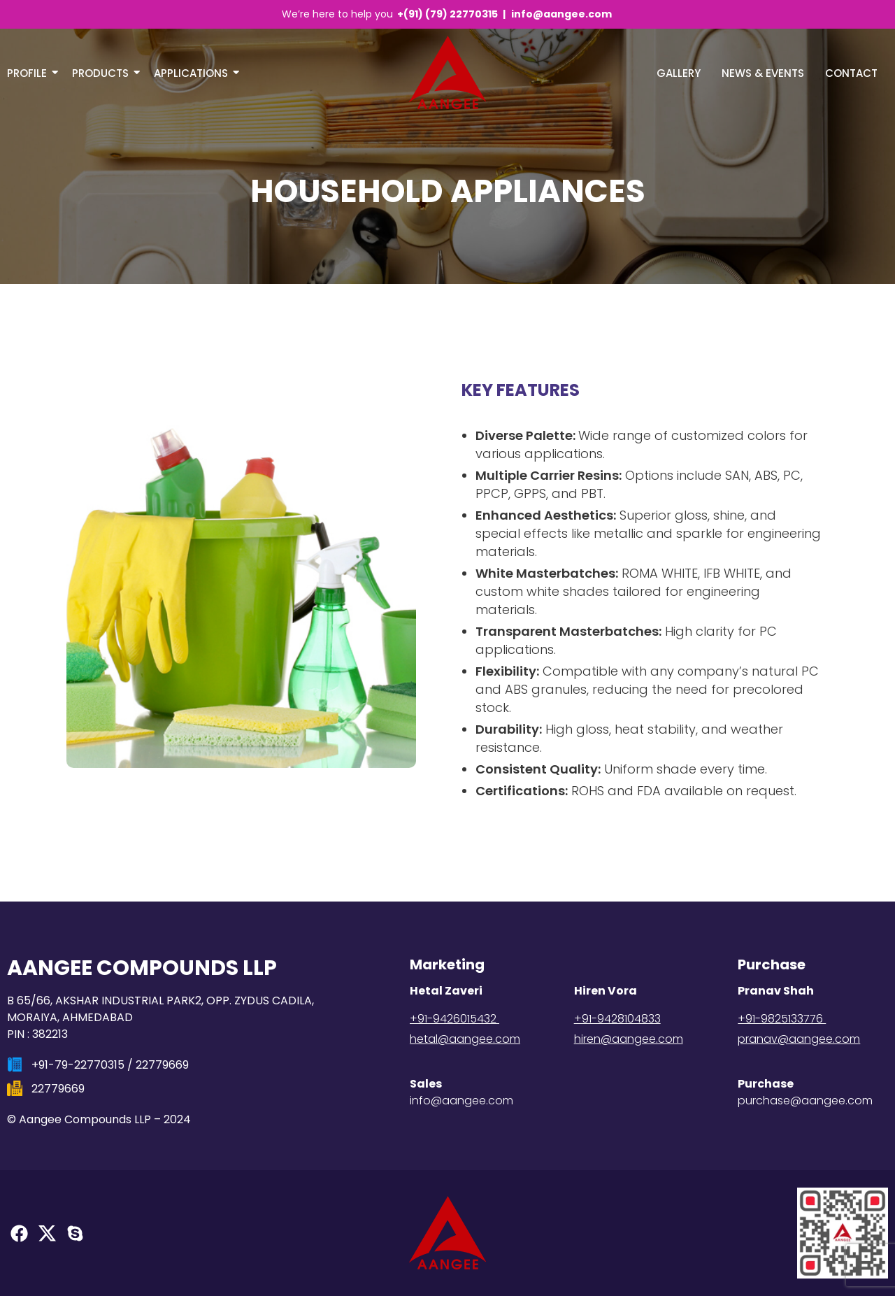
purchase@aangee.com (805, 1100)
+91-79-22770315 (77, 1065)
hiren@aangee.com (628, 1039)
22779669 (162, 1065)
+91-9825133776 (782, 1019)
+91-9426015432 (454, 1019)
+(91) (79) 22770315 (448, 14)
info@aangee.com (561, 14)
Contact (851, 73)
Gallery (679, 73)
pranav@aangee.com (799, 1039)
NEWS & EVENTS (763, 73)
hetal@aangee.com (465, 1039)
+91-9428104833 (617, 1019)
